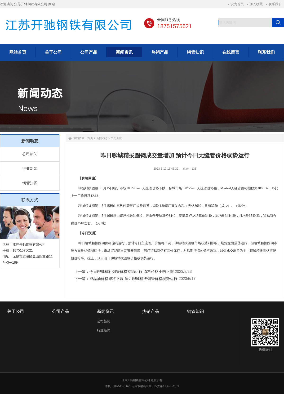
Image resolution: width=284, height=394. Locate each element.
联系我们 (275, 4)
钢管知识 (29, 183)
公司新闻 (29, 154)
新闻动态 (102, 138)
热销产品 (150, 311)
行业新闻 (29, 169)
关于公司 (15, 311)
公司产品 (60, 311)
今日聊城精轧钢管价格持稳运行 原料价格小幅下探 (131, 272)
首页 (90, 138)
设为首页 (237, 4)
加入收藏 (256, 4)
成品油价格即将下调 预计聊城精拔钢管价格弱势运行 (133, 279)
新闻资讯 (105, 311)
